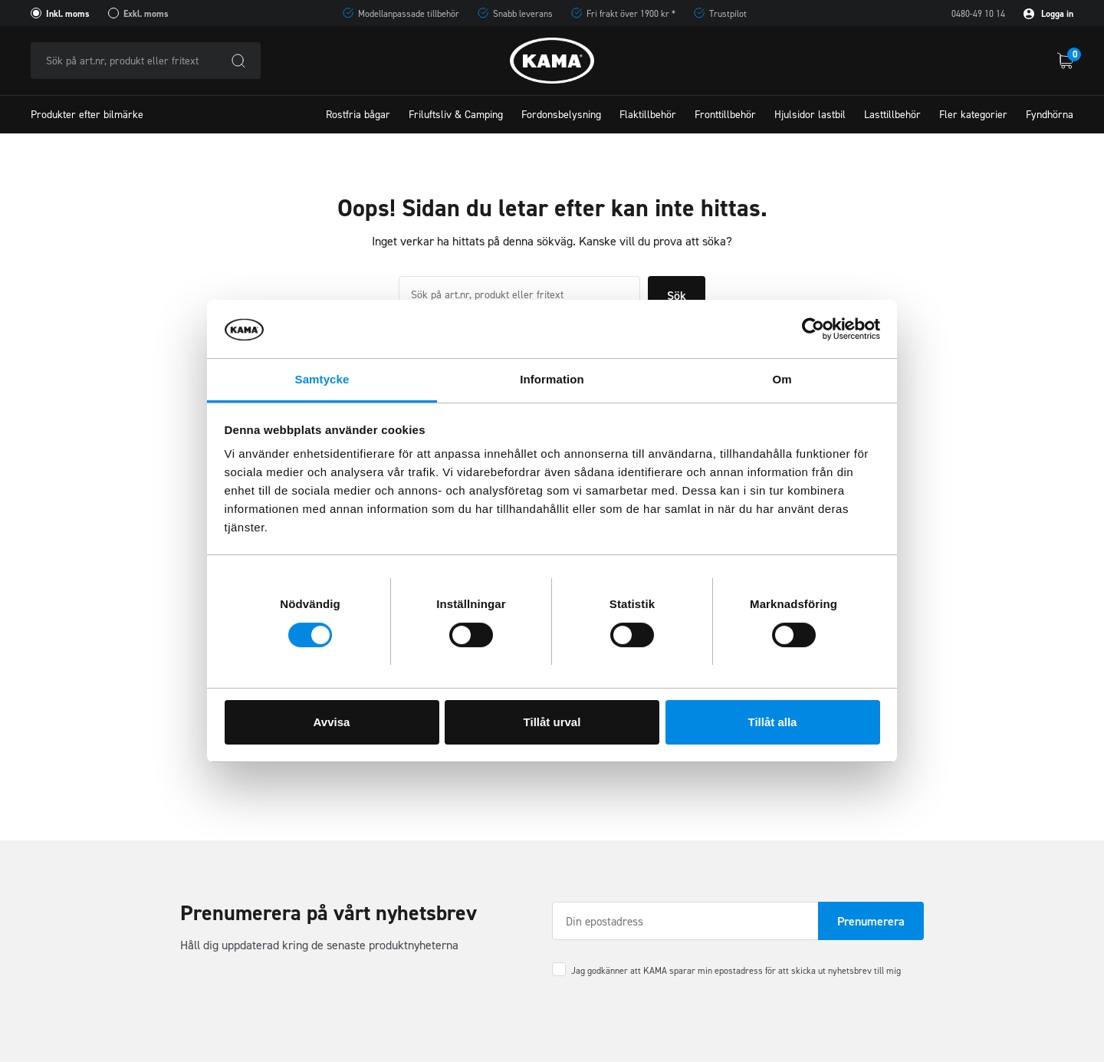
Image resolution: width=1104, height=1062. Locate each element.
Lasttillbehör (892, 114)
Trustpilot (728, 14)
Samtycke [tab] (322, 379)
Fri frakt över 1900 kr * (630, 14)
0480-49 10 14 (978, 14)
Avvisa (332, 721)
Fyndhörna (1049, 114)
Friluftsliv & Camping (456, 114)
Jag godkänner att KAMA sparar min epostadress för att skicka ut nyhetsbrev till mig (736, 971)
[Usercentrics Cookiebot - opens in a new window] (813, 328)
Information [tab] (552, 379)
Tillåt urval (552, 721)
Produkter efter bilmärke (87, 114)
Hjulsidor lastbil (810, 114)
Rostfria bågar (358, 114)
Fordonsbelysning (561, 114)
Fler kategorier (973, 114)
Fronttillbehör (725, 114)
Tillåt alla (772, 721)
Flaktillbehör (647, 114)
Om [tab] (781, 379)
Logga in (1048, 14)
